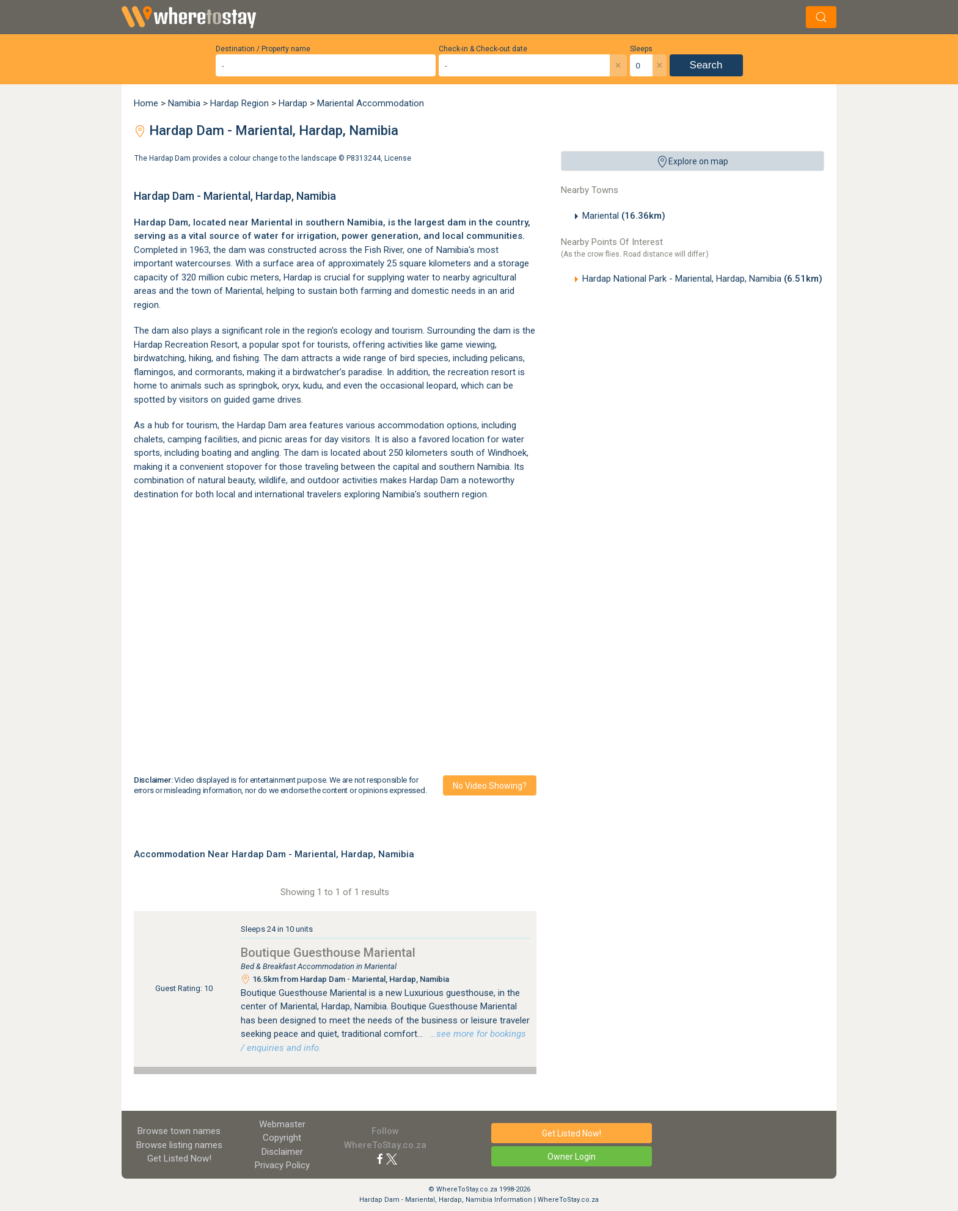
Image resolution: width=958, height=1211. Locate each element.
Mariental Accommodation (370, 103)
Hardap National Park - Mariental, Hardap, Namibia (702, 278)
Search (706, 65)
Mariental (623, 215)
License (397, 158)
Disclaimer (282, 1151)
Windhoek (507, 452)
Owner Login (571, 1157)
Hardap (293, 103)
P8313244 (363, 158)
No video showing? (490, 786)
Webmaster (282, 1124)
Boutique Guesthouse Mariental (328, 952)
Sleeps (641, 49)
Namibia (184, 103)
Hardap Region (239, 103)
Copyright (282, 1137)
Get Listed (179, 1158)
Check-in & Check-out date (483, 49)
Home (146, 103)
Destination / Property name (263, 49)
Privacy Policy (282, 1165)
